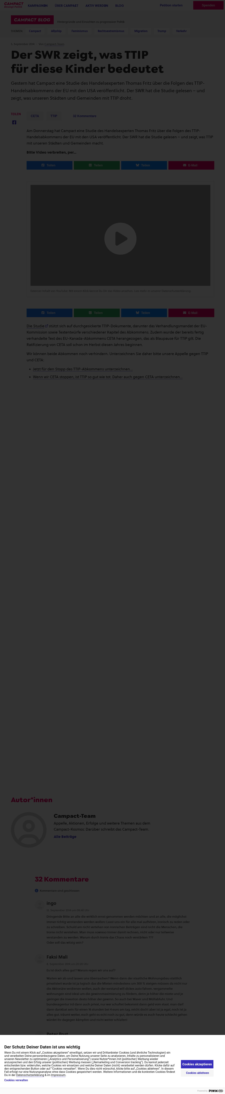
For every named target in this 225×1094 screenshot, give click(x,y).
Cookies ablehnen (197, 1073)
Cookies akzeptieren (197, 1064)
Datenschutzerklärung (30, 1075)
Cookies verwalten (16, 1080)
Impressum (58, 1075)
